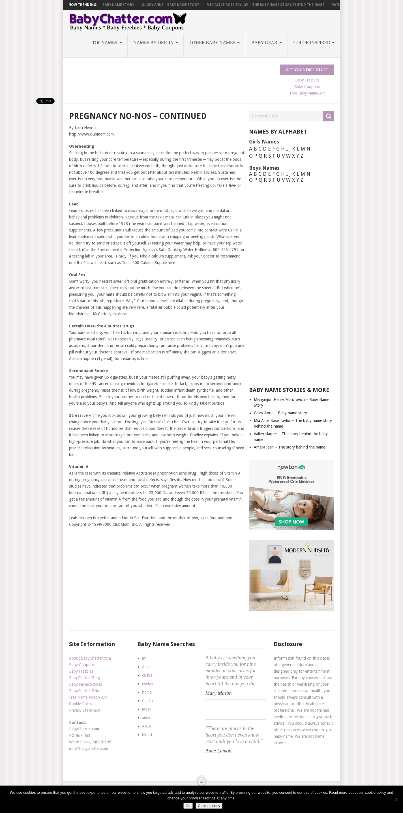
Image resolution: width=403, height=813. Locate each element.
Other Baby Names (212, 42)
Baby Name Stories (85, 684)
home (147, 692)
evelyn (147, 683)
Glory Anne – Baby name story (176, 5)
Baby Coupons (307, 86)
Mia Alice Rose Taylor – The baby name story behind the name (272, 5)
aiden (146, 717)
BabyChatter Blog (84, 677)
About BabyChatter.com (90, 658)
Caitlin (147, 700)
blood (147, 734)
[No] (396, 799)
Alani (146, 666)
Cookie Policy (80, 704)
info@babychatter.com (88, 748)
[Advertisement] (172, 77)
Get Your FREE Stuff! (307, 70)
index (146, 709)
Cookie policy (209, 806)
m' (144, 658)
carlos (147, 675)
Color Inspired (311, 42)
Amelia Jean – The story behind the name (289, 447)
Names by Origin (154, 42)
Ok (188, 806)
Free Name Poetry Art (88, 697)
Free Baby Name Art (307, 93)
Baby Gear (264, 42)
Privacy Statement (84, 710)
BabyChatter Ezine (85, 690)
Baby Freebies (307, 80)
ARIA (146, 726)
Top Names (104, 42)
